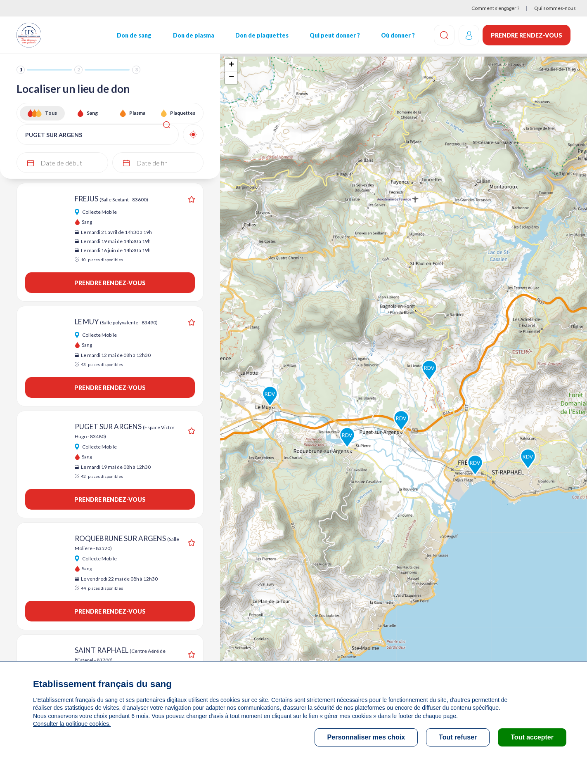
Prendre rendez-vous (526, 35)
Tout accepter (532, 737)
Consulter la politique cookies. (71, 723)
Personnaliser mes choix (366, 737)
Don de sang (134, 35)
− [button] (231, 77)
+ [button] (231, 65)
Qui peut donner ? (334, 35)
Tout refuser (458, 737)
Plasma (137, 113)
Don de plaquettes (261, 35)
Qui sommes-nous (555, 8)
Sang (92, 113)
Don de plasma (193, 35)
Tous (51, 113)
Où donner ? (397, 35)
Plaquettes (182, 113)
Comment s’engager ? (495, 8)
